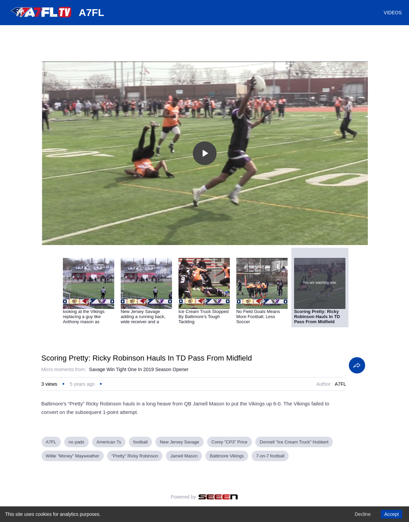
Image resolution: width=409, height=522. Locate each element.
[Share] (357, 365)
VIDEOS (393, 12)
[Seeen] (218, 497)
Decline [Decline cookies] (363, 514)
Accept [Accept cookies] (391, 514)
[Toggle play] (205, 153)
